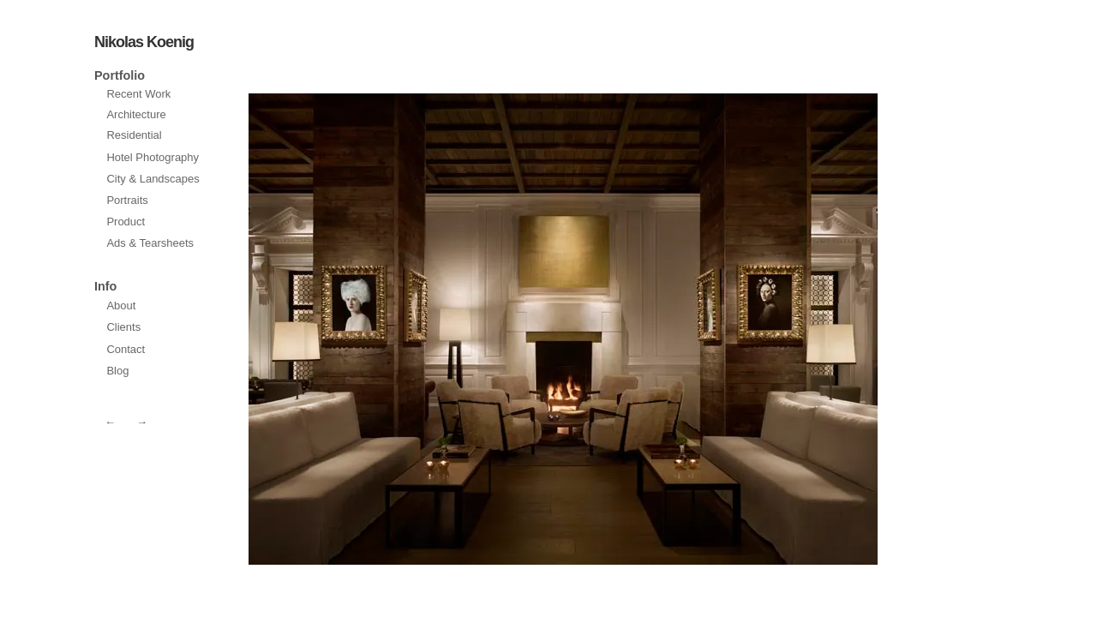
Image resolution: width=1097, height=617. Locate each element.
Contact (125, 349)
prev (723, 329)
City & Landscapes (152, 178)
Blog (117, 370)
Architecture (135, 114)
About (120, 305)
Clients (123, 326)
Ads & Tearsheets (150, 243)
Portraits (126, 200)
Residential (133, 135)
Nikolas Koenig (144, 42)
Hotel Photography (152, 157)
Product (125, 221)
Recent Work (138, 93)
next (403, 329)
